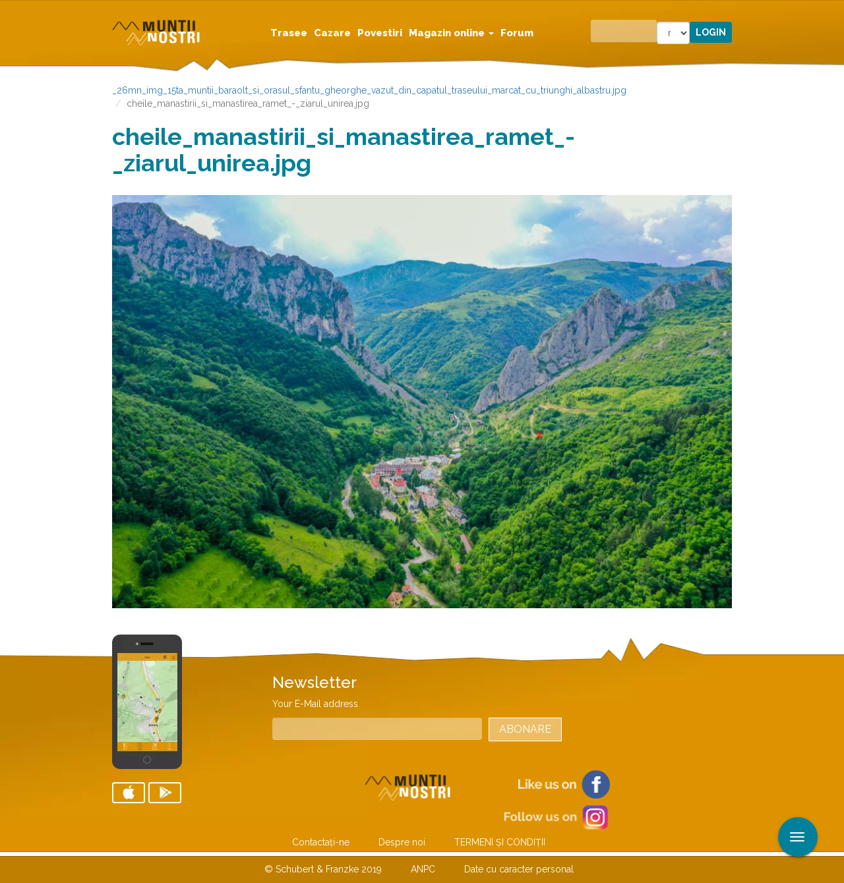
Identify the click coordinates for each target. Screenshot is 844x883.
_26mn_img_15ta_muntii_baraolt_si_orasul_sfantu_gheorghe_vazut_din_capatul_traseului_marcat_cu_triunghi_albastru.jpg (369, 90)
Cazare (332, 33)
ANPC (423, 869)
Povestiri (379, 33)
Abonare (525, 729)
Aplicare (834, 12)
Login (711, 32)
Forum (516, 33)
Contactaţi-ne (320, 842)
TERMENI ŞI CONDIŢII (499, 842)
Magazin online (451, 33)
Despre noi (401, 842)
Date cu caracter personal (519, 869)
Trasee (288, 33)
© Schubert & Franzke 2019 (323, 869)
